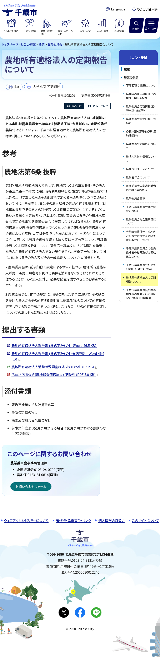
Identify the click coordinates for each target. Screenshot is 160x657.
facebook (80, 612)
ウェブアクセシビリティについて (26, 520)
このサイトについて (145, 520)
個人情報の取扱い (111, 520)
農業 (42, 44)
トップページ (10, 44)
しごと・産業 (28, 44)
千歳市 (19, 9)
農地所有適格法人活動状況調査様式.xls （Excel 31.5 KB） (54, 366)
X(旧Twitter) (64, 612)
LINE (96, 612)
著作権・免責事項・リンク (73, 520)
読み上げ (77, 106)
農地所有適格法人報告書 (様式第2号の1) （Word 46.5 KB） (55, 345)
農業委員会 (55, 44)
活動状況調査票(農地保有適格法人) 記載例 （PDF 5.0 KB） (55, 374)
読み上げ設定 (100, 106)
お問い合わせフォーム (30, 486)
